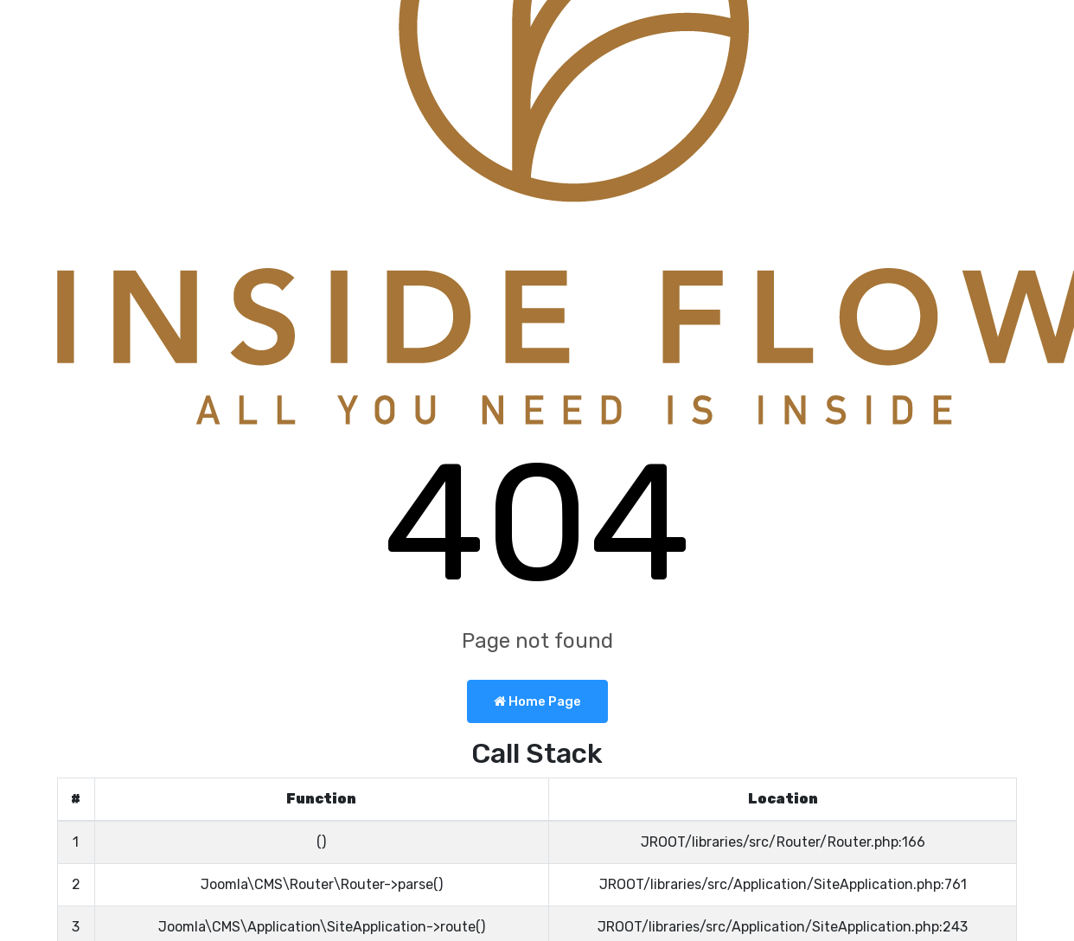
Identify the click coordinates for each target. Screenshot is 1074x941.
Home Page (537, 701)
